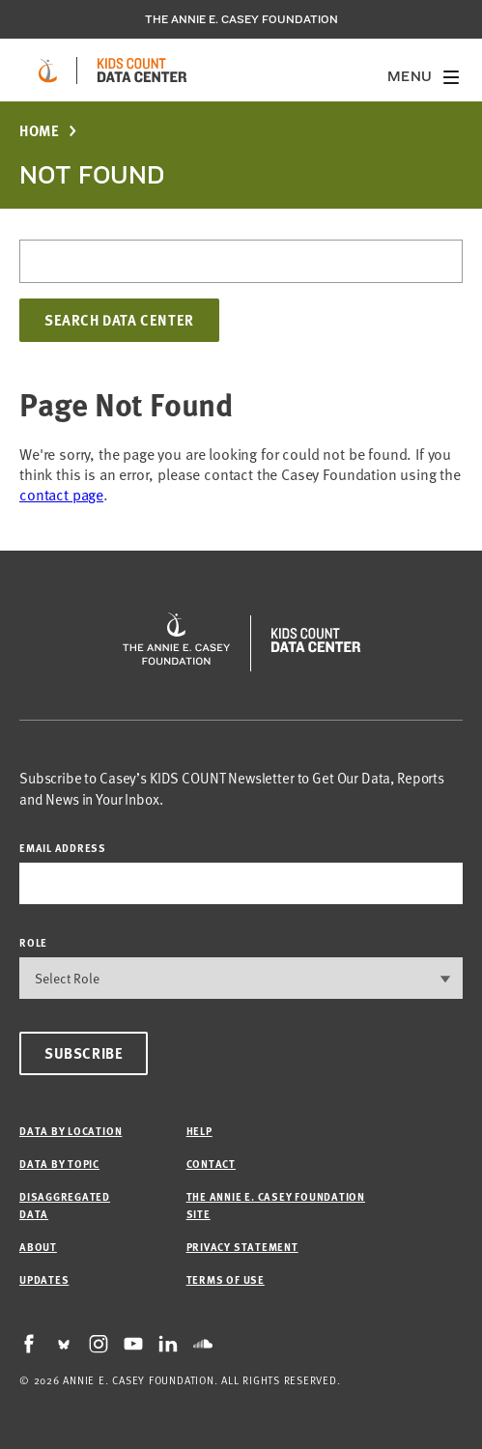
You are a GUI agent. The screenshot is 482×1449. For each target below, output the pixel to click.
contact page (61, 493)
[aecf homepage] (47, 70)
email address (62, 847)
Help (199, 1130)
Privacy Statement (242, 1246)
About (38, 1246)
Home (39, 131)
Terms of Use (225, 1279)
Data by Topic (59, 1163)
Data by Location (70, 1130)
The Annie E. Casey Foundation (241, 19)
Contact (211, 1163)
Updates (44, 1279)
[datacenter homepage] (142, 70)
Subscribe (83, 1053)
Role (33, 942)
